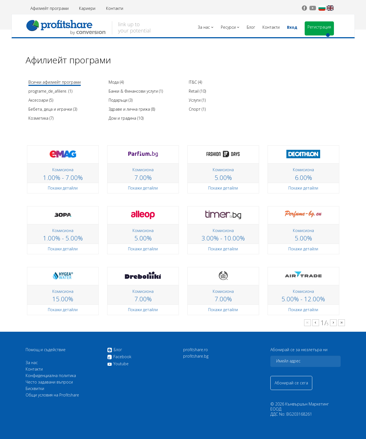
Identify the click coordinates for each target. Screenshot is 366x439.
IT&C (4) (195, 82)
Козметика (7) (40, 118)
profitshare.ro (195, 349)
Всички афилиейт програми (54, 82)
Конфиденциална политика (51, 375)
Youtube (118, 364)
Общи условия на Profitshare (52, 395)
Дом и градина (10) (126, 118)
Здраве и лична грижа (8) (132, 109)
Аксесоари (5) (40, 100)
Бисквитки (35, 388)
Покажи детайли (63, 188)
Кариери (87, 8)
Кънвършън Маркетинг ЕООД (299, 406)
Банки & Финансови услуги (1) (136, 91)
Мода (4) (116, 82)
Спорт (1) (197, 109)
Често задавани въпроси (49, 382)
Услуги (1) (197, 100)
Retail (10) (197, 91)
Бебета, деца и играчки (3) (52, 109)
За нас (32, 362)
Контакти (114, 8)
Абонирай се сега (291, 382)
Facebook (119, 357)
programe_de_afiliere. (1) (50, 91)
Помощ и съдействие (46, 349)
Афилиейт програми (49, 8)
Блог (114, 350)
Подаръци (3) (121, 100)
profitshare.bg (195, 356)
